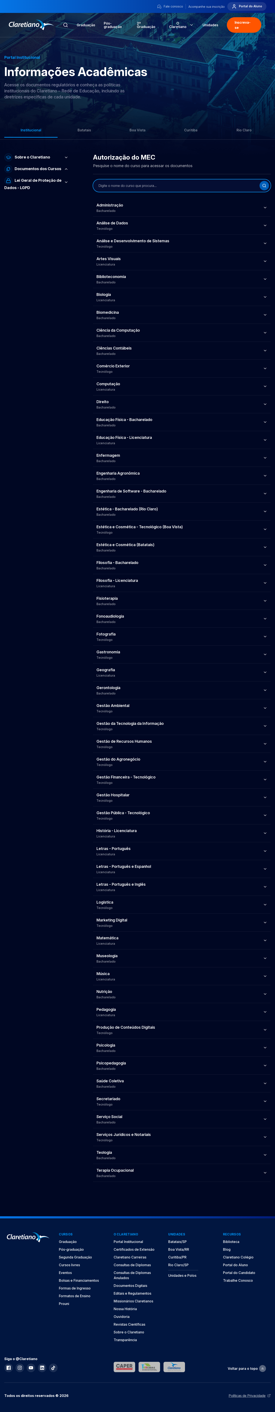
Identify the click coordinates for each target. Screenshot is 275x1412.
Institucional (31, 130)
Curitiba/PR (177, 1257)
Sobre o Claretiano (129, 1332)
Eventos (65, 1273)
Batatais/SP (177, 1242)
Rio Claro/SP (178, 1265)
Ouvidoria (122, 1316)
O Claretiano (181, 25)
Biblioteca (231, 1242)
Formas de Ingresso (75, 1288)
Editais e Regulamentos (132, 1293)
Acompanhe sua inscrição (206, 6)
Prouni (64, 1304)
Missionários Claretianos (133, 1301)
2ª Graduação (146, 25)
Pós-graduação (71, 1249)
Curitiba (190, 130)
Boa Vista (137, 130)
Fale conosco (170, 6)
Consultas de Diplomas (132, 1265)
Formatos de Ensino (74, 1296)
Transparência (125, 1340)
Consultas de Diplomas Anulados (132, 1275)
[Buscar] (264, 185)
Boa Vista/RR (178, 1249)
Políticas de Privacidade (250, 1395)
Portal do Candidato (239, 1273)
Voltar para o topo (247, 1368)
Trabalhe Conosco (238, 1280)
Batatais (84, 130)
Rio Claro (244, 130)
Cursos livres (69, 1265)
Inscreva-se (242, 25)
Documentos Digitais (130, 1285)
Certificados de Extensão (134, 1249)
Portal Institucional (128, 1242)
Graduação (86, 25)
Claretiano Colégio (238, 1257)
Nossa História (125, 1309)
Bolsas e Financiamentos (79, 1280)
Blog (227, 1249)
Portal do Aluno (247, 6)
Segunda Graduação (75, 1257)
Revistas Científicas (129, 1324)
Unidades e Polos (182, 1275)
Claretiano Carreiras (130, 1257)
